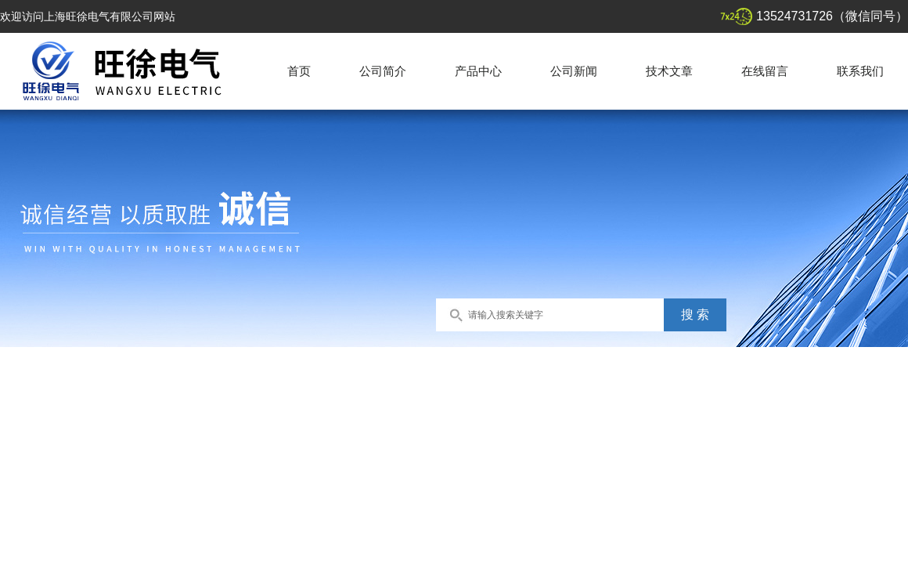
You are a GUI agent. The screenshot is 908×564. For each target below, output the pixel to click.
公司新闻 (573, 71)
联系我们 (860, 71)
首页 (299, 71)
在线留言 (764, 71)
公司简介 (382, 71)
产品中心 (478, 71)
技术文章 (669, 71)
